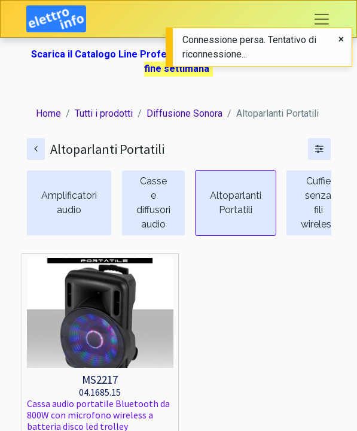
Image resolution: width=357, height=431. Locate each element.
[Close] (341, 39)
